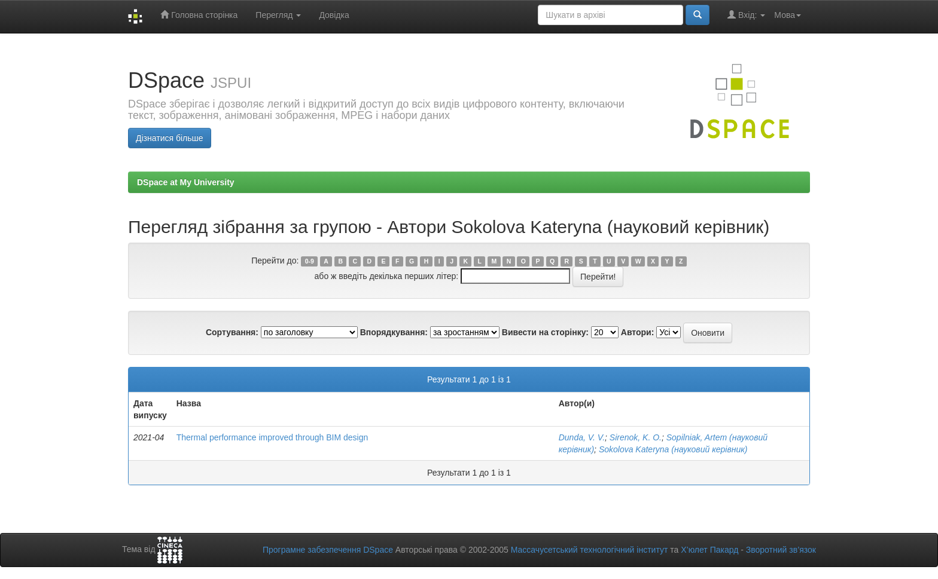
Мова (787, 15)
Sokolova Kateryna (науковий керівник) (673, 449)
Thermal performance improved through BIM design (272, 437)
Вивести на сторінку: (545, 332)
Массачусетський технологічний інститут (589, 550)
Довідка (334, 15)
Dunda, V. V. (582, 437)
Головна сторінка (198, 15)
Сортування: (232, 332)
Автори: (637, 332)
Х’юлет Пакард (709, 550)
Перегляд (278, 15)
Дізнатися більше (169, 138)
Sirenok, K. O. (636, 437)
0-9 (309, 261)
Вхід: (746, 15)
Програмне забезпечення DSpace (328, 550)
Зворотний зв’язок (781, 550)
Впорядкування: (394, 332)
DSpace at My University (185, 182)
